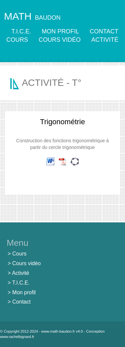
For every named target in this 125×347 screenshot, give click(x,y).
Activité (20, 273)
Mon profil (24, 292)
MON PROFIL (60, 31)
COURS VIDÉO (60, 39)
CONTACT (104, 31)
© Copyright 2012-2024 (19, 331)
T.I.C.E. (21, 31)
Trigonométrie (62, 122)
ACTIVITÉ (104, 39)
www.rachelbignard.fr (17, 337)
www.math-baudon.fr (58, 331)
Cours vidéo (26, 263)
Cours (19, 253)
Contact (21, 302)
